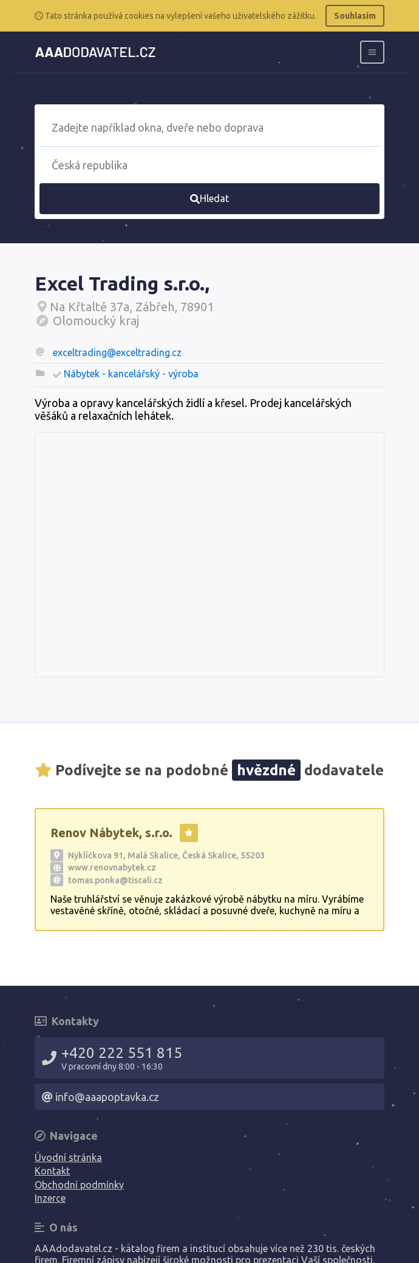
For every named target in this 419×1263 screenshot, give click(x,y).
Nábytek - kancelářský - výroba (131, 373)
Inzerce (50, 1198)
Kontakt (52, 1170)
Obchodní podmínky (79, 1184)
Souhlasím (355, 16)
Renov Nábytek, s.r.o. (111, 833)
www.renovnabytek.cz (112, 867)
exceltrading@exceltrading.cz (117, 352)
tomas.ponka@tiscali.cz (115, 880)
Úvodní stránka (68, 1157)
